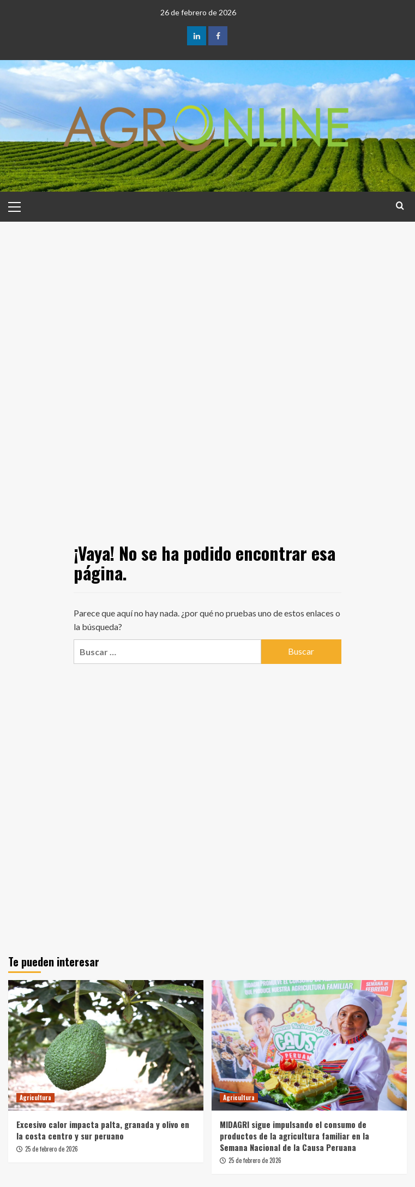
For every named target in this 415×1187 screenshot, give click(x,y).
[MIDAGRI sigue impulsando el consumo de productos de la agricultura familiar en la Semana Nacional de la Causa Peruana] (309, 1045)
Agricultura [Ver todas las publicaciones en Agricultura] (35, 1097)
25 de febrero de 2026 (51, 1148)
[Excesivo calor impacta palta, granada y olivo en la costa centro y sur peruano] (105, 1045)
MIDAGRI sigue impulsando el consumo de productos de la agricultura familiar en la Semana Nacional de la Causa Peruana (294, 1135)
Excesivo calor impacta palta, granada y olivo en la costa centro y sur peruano (102, 1130)
